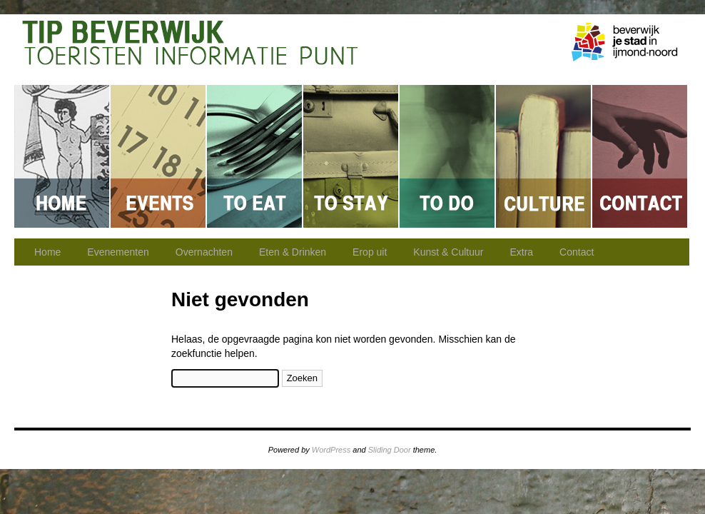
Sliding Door (389, 449)
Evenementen (159, 156)
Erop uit (448, 156)
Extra (521, 252)
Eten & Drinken (255, 156)
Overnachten (351, 156)
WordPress (331, 449)
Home (62, 156)
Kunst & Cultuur (544, 156)
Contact (639, 156)
